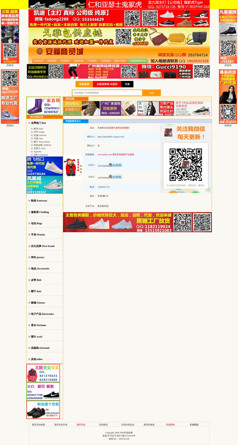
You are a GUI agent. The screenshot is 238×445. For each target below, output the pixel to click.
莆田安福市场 (60, 424)
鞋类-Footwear (39, 200)
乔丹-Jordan (39, 132)
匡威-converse (40, 135)
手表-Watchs (38, 234)
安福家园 (103, 424)
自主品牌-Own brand (43, 246)
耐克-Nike (38, 128)
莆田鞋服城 (149, 424)
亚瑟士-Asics (40, 148)
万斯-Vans (38, 138)
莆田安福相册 (38, 424)
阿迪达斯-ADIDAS (42, 145)
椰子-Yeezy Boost (42, 142)
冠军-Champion (41, 155)
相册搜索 (84, 84)
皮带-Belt (36, 280)
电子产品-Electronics (42, 314)
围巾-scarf (36, 336)
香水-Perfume (38, 325)
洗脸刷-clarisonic (40, 348)
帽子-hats (36, 291)
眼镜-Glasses (38, 302)
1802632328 (123, 439)
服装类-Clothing (40, 212)
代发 (127, 84)
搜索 (152, 93)
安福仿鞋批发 (127, 424)
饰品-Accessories (40, 268)
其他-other (37, 359)
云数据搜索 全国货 (107, 84)
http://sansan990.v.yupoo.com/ (110, 136)
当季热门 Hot (38, 123)
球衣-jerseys (37, 257)
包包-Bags (36, 223)
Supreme (38, 151)
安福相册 (128, 432)
